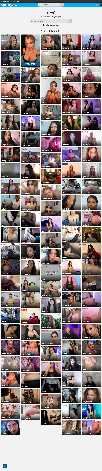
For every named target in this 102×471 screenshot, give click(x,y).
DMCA (4, 466)
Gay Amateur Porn (15, 1)
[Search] (62, 5)
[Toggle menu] (20, 5)
